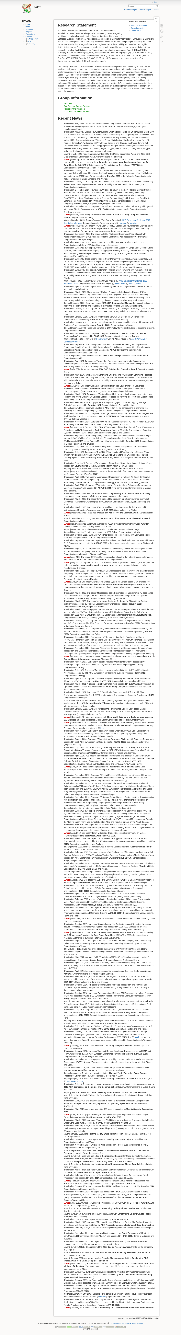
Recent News (136, 31)
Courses (29, 36)
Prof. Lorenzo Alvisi (74, 1081)
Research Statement (139, 26)
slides (138, 284)
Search (157, 6)
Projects (29, 32)
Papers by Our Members (74, 109)
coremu (102, 1297)
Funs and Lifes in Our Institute (77, 111)
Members (29, 29)
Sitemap (156, 10)
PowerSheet (101, 339)
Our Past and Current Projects (77, 106)
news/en (122, 223)
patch (137, 1037)
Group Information (138, 28)
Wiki (29, 41)
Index (28, 24)
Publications (30, 34)
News (28, 27)
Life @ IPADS (33, 39)
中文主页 (31, 44)
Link (114, 659)
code (131, 284)
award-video (120, 284)
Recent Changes (130, 10)
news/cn (133, 223)
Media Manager (145, 10)
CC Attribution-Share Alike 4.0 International (126, 1323)
